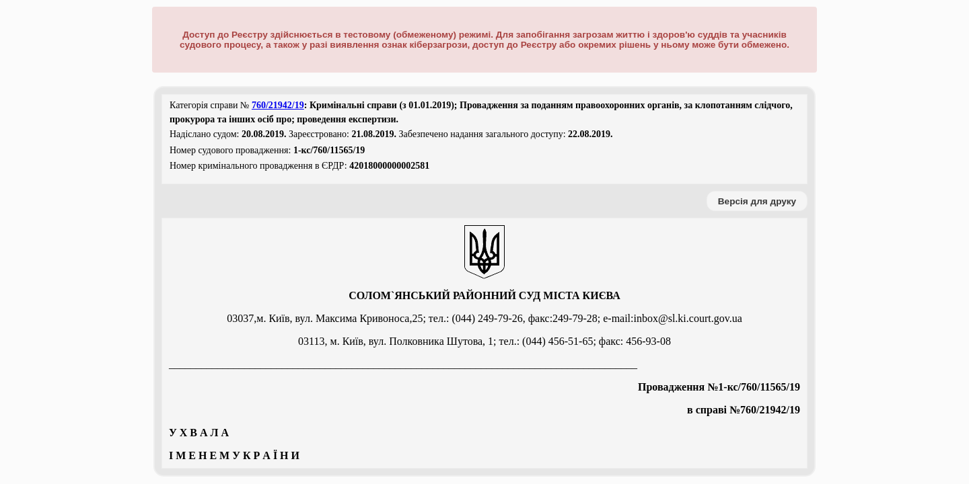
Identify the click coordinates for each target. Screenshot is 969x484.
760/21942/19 (278, 105)
